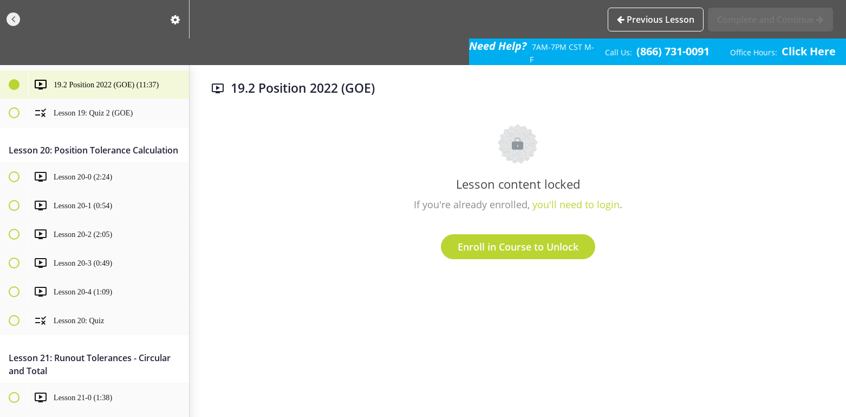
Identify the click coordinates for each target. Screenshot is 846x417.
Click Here (809, 51)
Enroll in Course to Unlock (518, 246)
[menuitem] (175, 19)
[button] (13, 19)
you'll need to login (576, 204)
